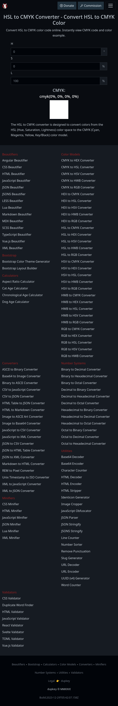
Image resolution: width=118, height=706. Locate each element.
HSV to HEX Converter (76, 268)
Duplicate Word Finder (18, 605)
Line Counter (70, 538)
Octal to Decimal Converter (80, 437)
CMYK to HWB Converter (78, 181)
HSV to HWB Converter (77, 282)
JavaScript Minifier (14, 517)
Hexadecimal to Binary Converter (84, 410)
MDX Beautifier (12, 221)
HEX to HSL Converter (76, 201)
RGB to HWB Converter (77, 356)
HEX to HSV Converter (76, 207)
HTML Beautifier (13, 174)
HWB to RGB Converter (77, 322)
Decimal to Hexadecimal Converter (85, 396)
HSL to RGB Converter (76, 255)
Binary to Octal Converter (79, 383)
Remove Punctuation (75, 551)
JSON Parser (69, 517)
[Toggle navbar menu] (110, 5)
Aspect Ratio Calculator (18, 281)
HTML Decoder (71, 477)
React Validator (12, 625)
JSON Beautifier (13, 187)
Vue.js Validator (13, 645)
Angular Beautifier (15, 160)
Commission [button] (90, 6)
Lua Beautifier (12, 207)
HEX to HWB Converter (77, 214)
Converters (85, 664)
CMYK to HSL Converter (77, 167)
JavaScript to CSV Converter (21, 430)
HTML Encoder (71, 484)
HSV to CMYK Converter (77, 261)
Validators (77, 672)
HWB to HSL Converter (77, 309)
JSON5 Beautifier (14, 194)
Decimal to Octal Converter (80, 403)
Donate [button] (67, 6)
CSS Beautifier (12, 167)
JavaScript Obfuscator (76, 511)
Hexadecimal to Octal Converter (83, 423)
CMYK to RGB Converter (77, 187)
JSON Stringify (71, 524)
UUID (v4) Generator (75, 578)
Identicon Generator (75, 497)
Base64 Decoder (72, 457)
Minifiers (100, 664)
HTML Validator (13, 612)
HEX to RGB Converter (76, 221)
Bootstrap (34, 664)
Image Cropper (72, 504)
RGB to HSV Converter (76, 349)
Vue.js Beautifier (13, 241)
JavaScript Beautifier (16, 181)
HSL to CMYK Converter (77, 228)
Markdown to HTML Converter (23, 464)
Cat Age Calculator (15, 288)
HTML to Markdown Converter (23, 410)
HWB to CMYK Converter (78, 295)
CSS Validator (11, 598)
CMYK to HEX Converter (77, 160)
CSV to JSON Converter (18, 396)
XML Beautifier (12, 248)
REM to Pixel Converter (18, 470)
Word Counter (71, 585)
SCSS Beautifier (13, 228)
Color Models (68, 664)
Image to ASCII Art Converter (22, 417)
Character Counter (74, 470)
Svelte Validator (13, 632)
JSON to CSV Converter (18, 444)
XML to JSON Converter (18, 491)
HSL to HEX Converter (76, 234)
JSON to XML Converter (18, 457)
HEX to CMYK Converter (77, 194)
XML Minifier (11, 538)
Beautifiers (18, 664)
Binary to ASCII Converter (20, 383)
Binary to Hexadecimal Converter (84, 376)
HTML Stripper (71, 491)
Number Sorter (71, 544)
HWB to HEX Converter (77, 302)
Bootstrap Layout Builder (19, 268)
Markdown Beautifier (17, 214)
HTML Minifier (12, 511)
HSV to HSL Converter (76, 275)
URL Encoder (70, 571)
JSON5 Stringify (72, 531)
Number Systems (45, 672)
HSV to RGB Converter (76, 288)
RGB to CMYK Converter (77, 329)
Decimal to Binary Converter (81, 390)
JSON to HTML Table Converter (23, 450)
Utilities (63, 672)
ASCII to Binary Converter (20, 369)
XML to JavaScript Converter (21, 484)
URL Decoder (70, 565)
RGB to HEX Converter (76, 336)
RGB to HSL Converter (76, 342)
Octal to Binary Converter (79, 430)
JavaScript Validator (15, 618)
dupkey (65, 681)
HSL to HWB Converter (77, 248)
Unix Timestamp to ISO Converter (25, 477)
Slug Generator (72, 558)
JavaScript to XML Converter (21, 437)
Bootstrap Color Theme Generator (26, 261)
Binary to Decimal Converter (81, 369)
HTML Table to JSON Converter (23, 403)
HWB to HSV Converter (77, 315)
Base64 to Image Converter (21, 376)
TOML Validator (13, 639)
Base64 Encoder (72, 464)
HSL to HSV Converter (76, 241)
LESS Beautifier (12, 201)
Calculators (50, 664)
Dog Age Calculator (15, 302)
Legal (51, 681)
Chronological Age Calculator (22, 295)
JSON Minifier (11, 524)
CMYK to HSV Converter (77, 174)
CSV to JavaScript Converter (21, 390)
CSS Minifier (10, 504)
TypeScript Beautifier (16, 234)
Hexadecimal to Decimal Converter (85, 417)
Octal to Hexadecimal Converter (83, 444)
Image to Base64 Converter (21, 423)
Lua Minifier (10, 531)
